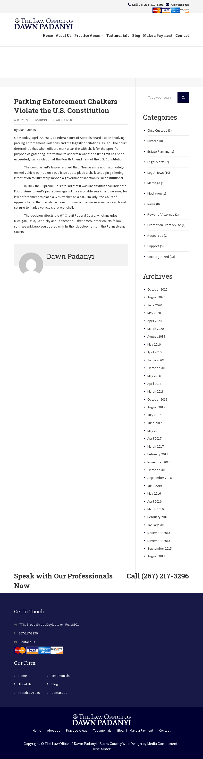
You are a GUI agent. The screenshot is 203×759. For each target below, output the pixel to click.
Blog (136, 35)
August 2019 (156, 336)
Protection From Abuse (164, 225)
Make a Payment (157, 35)
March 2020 (155, 329)
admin (42, 120)
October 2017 (157, 399)
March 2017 (155, 446)
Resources (155, 236)
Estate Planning (158, 152)
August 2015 (156, 556)
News (151, 204)
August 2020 (156, 297)
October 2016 (157, 470)
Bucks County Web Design (120, 743)
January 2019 (156, 360)
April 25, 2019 (22, 120)
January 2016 (156, 525)
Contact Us (180, 4)
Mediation (154, 193)
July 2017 (154, 415)
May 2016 (154, 493)
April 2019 (154, 352)
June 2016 (154, 486)
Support (153, 246)
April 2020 (154, 321)
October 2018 (157, 368)
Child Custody (157, 130)
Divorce (153, 141)
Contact (182, 35)
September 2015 (159, 548)
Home (48, 35)
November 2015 (158, 540)
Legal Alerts (156, 162)
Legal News (155, 172)
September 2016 (159, 478)
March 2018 (155, 391)
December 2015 (158, 533)
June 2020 (154, 305)
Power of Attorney (160, 215)
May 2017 (154, 431)
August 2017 (156, 407)
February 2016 (157, 517)
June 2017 (154, 423)
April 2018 (154, 384)
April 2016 (154, 501)
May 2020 (154, 313)
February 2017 (157, 454)
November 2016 (158, 462)
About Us (63, 35)
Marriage (153, 183)
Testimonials (117, 35)
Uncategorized (61, 120)
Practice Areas (88, 35)
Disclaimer (101, 749)
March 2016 (155, 509)
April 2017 (154, 438)
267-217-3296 (153, 4)
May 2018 (154, 376)
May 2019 (154, 344)
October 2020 (157, 289)
